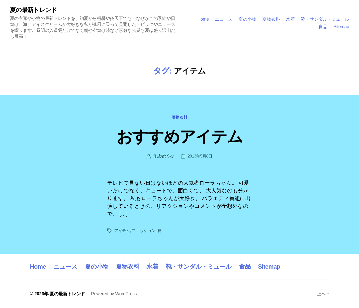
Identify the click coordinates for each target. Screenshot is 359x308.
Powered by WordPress (114, 293)
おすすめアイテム (179, 137)
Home (203, 19)
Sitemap (341, 26)
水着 (290, 19)
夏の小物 (247, 19)
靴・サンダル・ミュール (325, 19)
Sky (170, 156)
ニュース (223, 19)
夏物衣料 (271, 19)
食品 (322, 26)
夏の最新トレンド (33, 10)
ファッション (143, 231)
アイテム (122, 231)
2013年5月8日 (200, 156)
